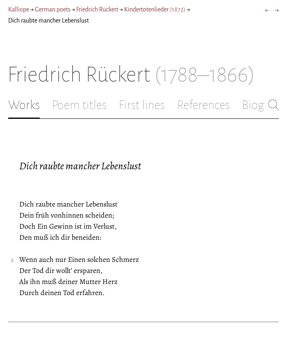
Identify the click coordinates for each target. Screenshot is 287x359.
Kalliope (18, 9)
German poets (52, 9)
